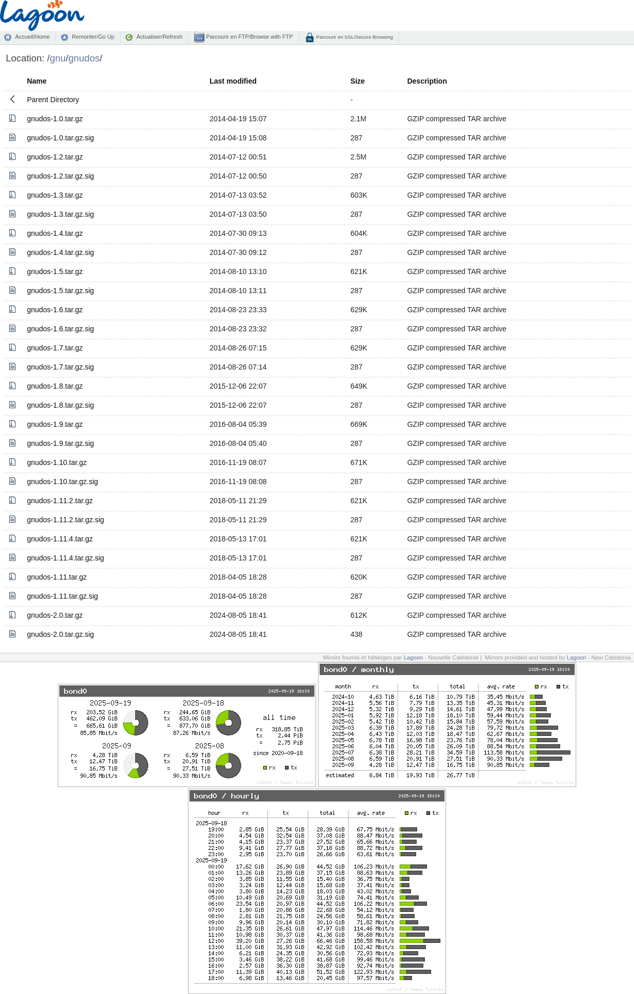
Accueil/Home (32, 37)
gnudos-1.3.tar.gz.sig (60, 214)
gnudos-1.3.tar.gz (55, 195)
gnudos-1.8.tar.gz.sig (60, 405)
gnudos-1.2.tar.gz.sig (60, 176)
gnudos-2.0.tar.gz (55, 615)
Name (36, 81)
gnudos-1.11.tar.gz (57, 577)
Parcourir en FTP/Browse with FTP (248, 37)
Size (358, 81)
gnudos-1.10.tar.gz (57, 462)
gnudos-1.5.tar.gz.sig (60, 290)
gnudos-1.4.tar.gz (55, 233)
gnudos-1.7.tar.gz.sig (60, 367)
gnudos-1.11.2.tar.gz (60, 500)
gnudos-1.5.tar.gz (55, 271)
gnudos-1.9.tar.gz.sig (60, 443)
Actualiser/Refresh (159, 37)
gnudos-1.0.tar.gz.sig (60, 138)
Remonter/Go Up (93, 37)
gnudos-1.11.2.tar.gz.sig (65, 520)
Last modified (233, 81)
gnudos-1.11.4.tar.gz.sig (65, 558)
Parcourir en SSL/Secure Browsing (354, 37)
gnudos (84, 58)
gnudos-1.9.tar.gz (55, 424)
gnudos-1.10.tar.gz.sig (62, 481)
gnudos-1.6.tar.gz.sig (60, 329)
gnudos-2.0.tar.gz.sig (60, 634)
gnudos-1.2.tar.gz (55, 157)
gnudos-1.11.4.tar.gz (60, 539)
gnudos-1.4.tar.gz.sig (60, 252)
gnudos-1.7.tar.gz (55, 348)
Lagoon (413, 657)
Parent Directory (53, 99)
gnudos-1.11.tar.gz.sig (62, 596)
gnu (58, 58)
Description (427, 81)
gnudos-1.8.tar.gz (55, 386)
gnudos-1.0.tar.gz (55, 119)
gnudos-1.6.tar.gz (55, 310)
